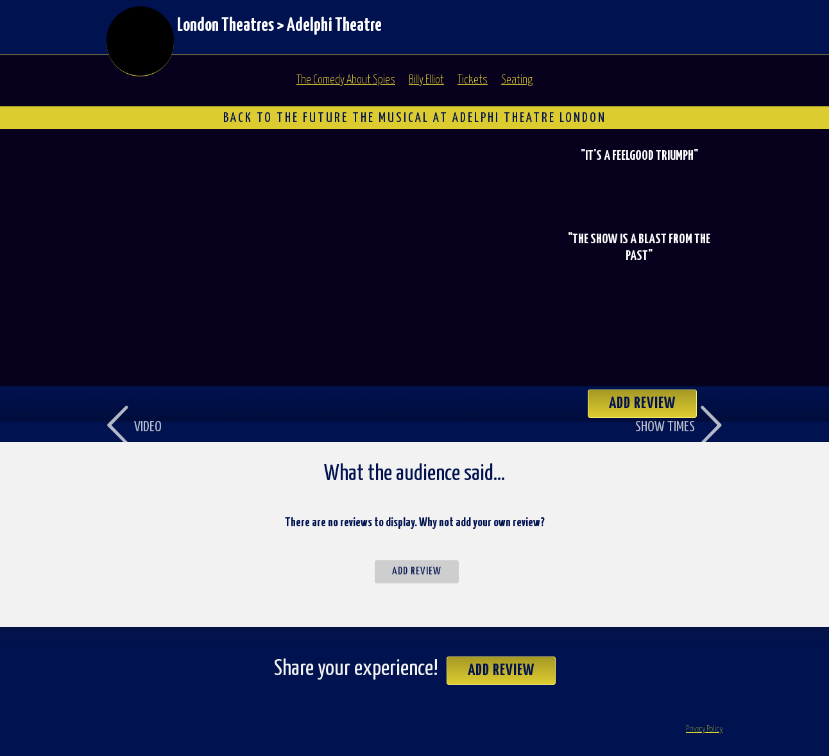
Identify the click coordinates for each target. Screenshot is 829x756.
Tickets (472, 80)
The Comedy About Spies (345, 80)
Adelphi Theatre (334, 26)
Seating (517, 80)
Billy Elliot (426, 80)
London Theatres (225, 26)
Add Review (416, 571)
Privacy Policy (704, 729)
